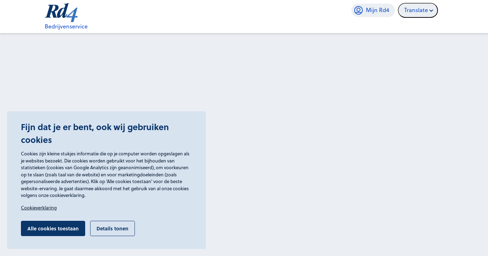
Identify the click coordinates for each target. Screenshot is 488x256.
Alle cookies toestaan (53, 228)
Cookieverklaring (39, 207)
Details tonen (112, 228)
